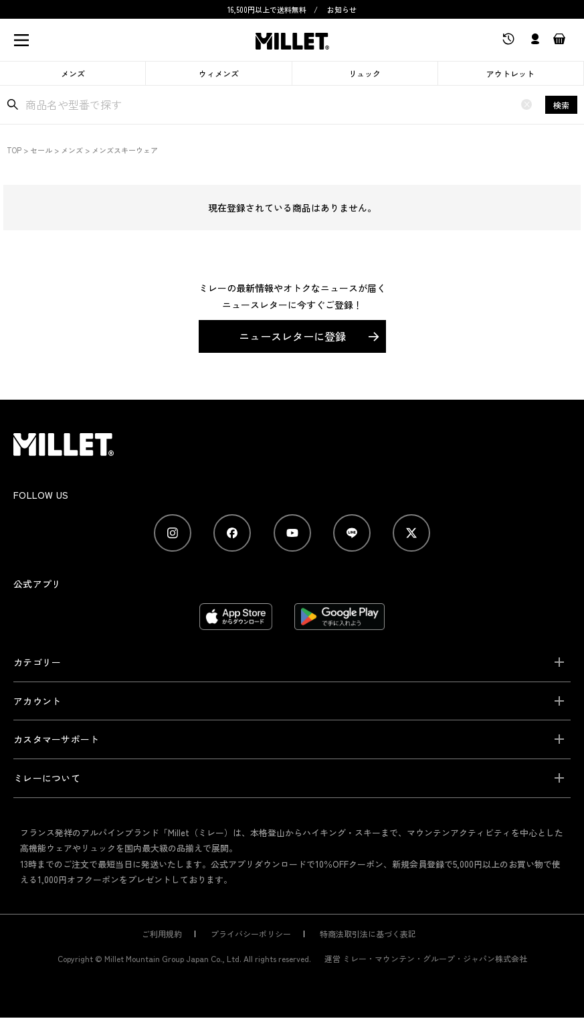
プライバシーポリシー (251, 933)
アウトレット (510, 73)
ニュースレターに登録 (292, 336)
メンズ (73, 73)
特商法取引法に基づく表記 (368, 933)
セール (41, 150)
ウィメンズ (219, 73)
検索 (561, 104)
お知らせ (342, 9)
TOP (14, 150)
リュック (365, 73)
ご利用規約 (162, 933)
